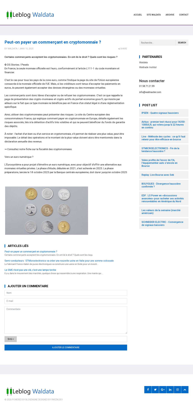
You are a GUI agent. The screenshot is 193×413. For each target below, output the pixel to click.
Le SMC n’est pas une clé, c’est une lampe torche (30, 270)
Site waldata (154, 15)
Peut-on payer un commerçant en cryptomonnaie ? (53, 42)
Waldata (12, 48)
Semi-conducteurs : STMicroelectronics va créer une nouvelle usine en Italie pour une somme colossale (59, 260)
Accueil (138, 15)
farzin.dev (57, 399)
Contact (183, 15)
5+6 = (11, 339)
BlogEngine (31, 399)
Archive (170, 15)
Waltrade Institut (148, 67)
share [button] (122, 48)
